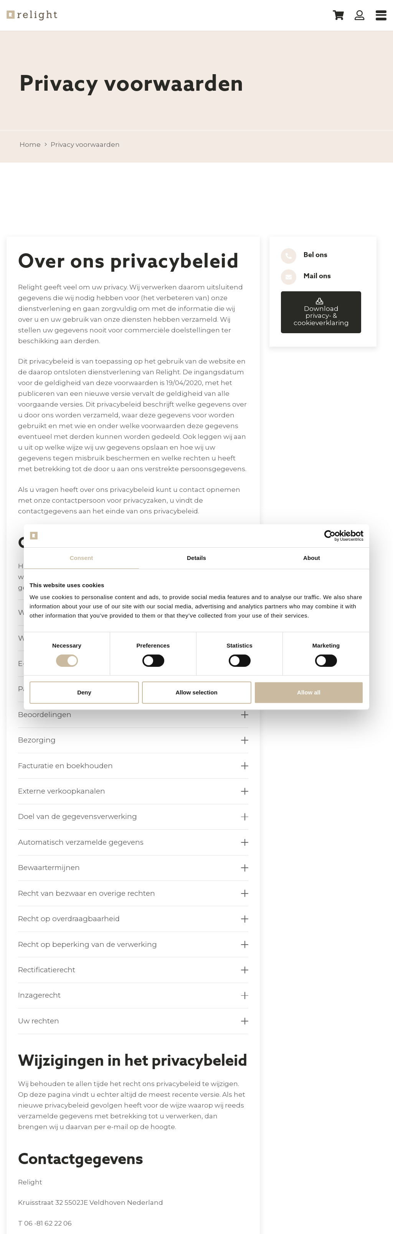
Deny (84, 692)
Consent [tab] (81, 558)
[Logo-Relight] (32, 15)
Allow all (308, 692)
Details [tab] (196, 558)
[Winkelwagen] (338, 15)
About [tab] (311, 558)
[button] (380, 15)
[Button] (360, 15)
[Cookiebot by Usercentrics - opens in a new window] (329, 535)
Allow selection (196, 692)
